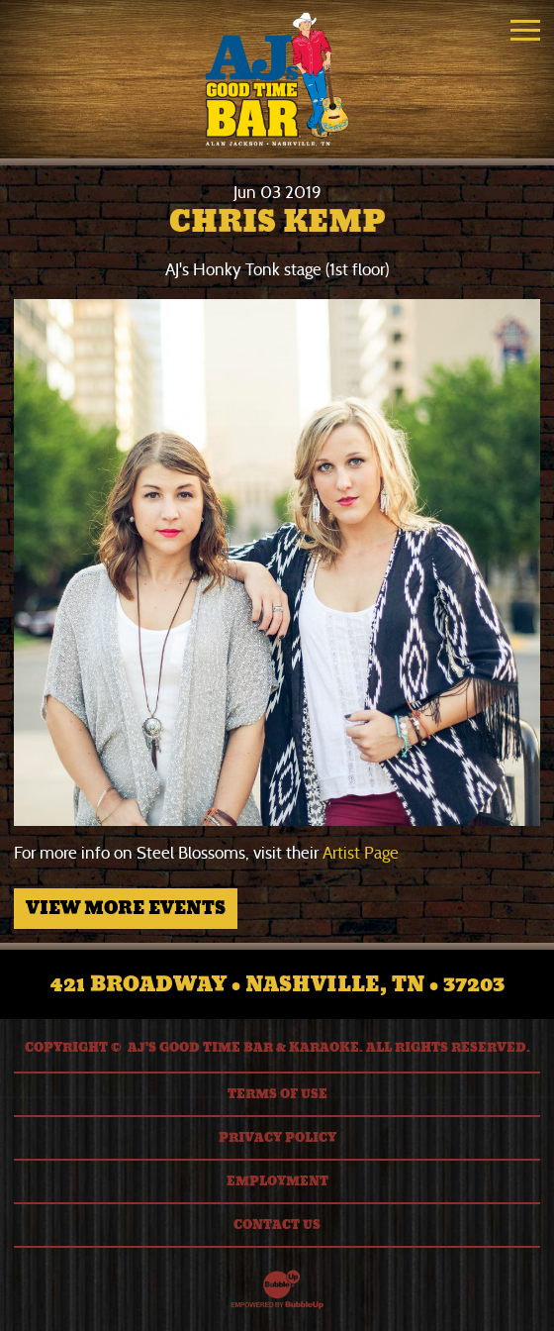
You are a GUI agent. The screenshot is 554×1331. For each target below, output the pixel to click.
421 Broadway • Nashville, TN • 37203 (277, 984)
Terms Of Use (277, 1094)
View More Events (126, 908)
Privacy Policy (277, 1138)
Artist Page (361, 853)
